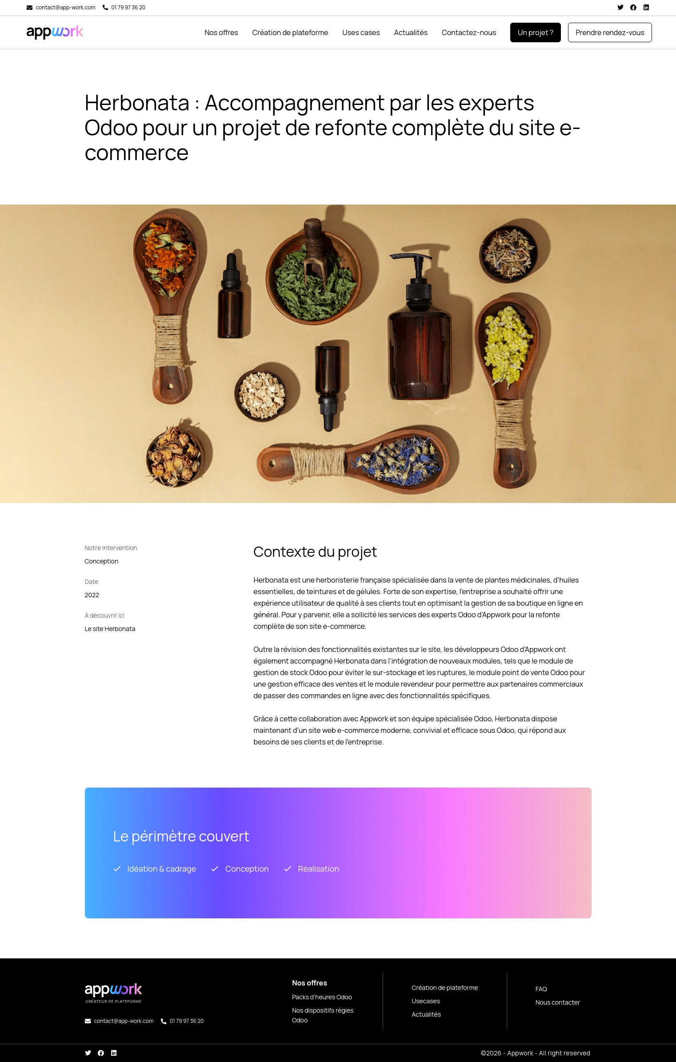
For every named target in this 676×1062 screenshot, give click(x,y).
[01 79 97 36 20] (105, 7)
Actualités (411, 32)
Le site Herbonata (110, 628)
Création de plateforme (290, 32)
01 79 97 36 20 (129, 7)
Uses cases (361, 32)
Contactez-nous (469, 32)
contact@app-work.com (66, 7)
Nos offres (221, 32)
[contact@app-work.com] (29, 8)
